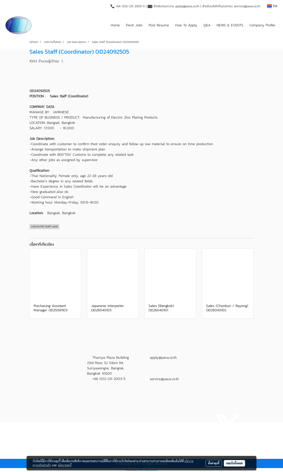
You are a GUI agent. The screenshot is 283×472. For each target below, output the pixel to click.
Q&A (206, 25)
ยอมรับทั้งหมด (234, 463)
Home (115, 25)
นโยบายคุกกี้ (65, 465)
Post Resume (159, 25)
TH (272, 6)
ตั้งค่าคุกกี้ (213, 463)
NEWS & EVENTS (230, 25)
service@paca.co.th (247, 6)
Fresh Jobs (134, 25)
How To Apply (186, 25)
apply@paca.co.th (187, 6)
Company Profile (262, 25)
